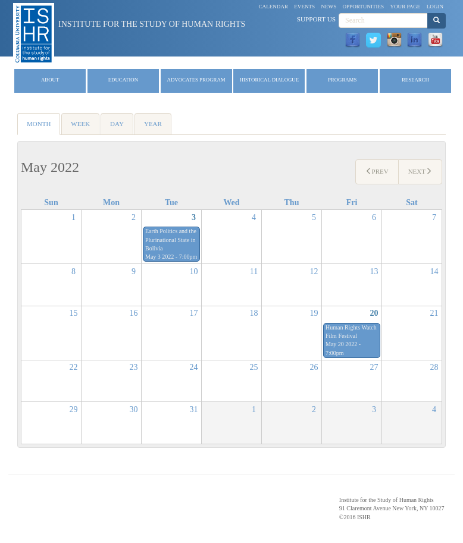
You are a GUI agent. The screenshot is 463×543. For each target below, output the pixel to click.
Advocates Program (196, 80)
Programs (342, 80)
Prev (377, 171)
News (328, 7)
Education (123, 80)
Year (153, 123)
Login (435, 7)
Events (304, 7)
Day (117, 123)
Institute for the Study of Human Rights (151, 24)
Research (415, 80)
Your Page (405, 7)
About (50, 80)
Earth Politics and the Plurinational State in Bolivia (170, 240)
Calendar (274, 7)
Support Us (316, 19)
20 (374, 313)
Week (80, 123)
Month (43, 128)
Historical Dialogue (269, 80)
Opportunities (363, 7)
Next (420, 171)
